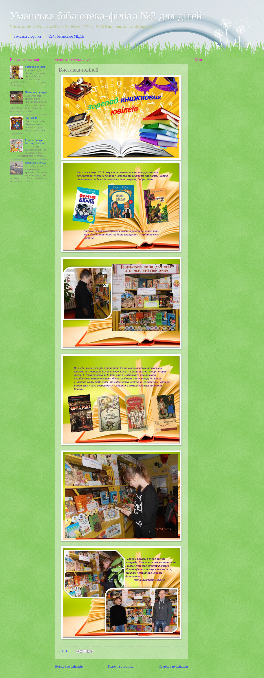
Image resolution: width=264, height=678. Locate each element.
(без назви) (31, 117)
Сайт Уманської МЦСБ (66, 36)
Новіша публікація (69, 666)
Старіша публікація (173, 666)
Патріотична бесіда (35, 162)
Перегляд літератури (36, 92)
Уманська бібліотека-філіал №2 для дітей (106, 16)
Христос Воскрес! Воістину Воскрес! (35, 142)
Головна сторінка (27, 36)
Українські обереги (35, 67)
